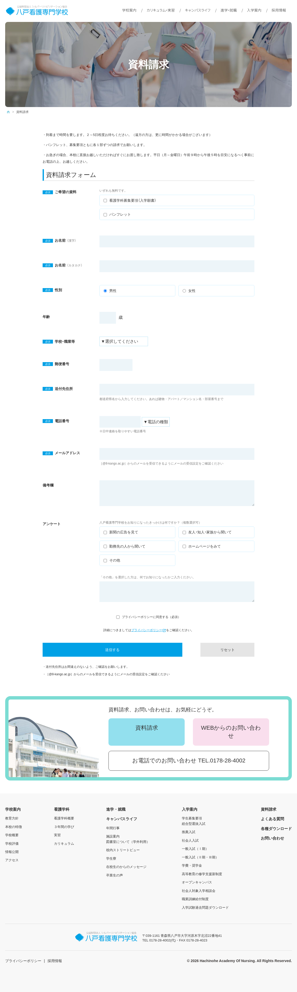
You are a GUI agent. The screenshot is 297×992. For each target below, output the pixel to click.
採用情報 (278, 10)
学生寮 (111, 858)
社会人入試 (190, 840)
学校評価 (12, 843)
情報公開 (12, 852)
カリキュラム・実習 (161, 10)
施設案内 (113, 836)
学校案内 (129, 10)
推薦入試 (188, 832)
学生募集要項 (192, 818)
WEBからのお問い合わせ (231, 732)
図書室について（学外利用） (128, 842)
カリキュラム (64, 843)
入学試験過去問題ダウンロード (205, 907)
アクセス (12, 860)
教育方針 (12, 818)
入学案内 (254, 10)
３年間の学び (64, 827)
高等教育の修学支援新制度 (202, 874)
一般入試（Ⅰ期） (195, 849)
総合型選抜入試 (193, 824)
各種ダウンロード (276, 828)
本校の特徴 (13, 827)
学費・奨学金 (192, 865)
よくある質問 (272, 819)
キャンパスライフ (197, 10)
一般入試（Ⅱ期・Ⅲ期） (200, 857)
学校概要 (12, 835)
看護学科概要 (64, 818)
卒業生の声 (114, 875)
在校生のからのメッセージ (126, 867)
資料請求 (146, 728)
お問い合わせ (272, 838)
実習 (57, 835)
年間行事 (113, 828)
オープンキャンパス (197, 882)
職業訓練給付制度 (195, 899)
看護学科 (61, 809)
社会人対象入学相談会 (198, 891)
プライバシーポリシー (148, 630)
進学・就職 (229, 10)
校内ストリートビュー (123, 850)
